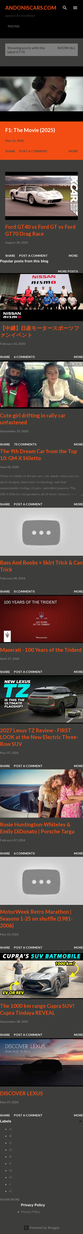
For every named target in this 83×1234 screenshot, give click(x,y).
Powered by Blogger (42, 1228)
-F (10, 1163)
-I (10, 1184)
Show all (66, 48)
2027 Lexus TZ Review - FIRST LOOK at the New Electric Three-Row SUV (39, 737)
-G (10, 1170)
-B (10, 1136)
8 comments (24, 591)
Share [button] (10, 151)
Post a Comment (33, 151)
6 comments (24, 357)
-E (10, 1156)
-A (10, 1129)
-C (10, 1143)
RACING (14, 26)
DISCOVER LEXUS (21, 1093)
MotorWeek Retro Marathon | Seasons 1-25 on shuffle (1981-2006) (36, 919)
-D (10, 1150)
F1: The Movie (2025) (30, 130)
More (73, 151)
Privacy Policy (30, 1212)
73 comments (25, 444)
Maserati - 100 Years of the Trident (41, 650)
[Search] (64, 7)
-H (10, 1177)
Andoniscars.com (30, 8)
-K (10, 1191)
